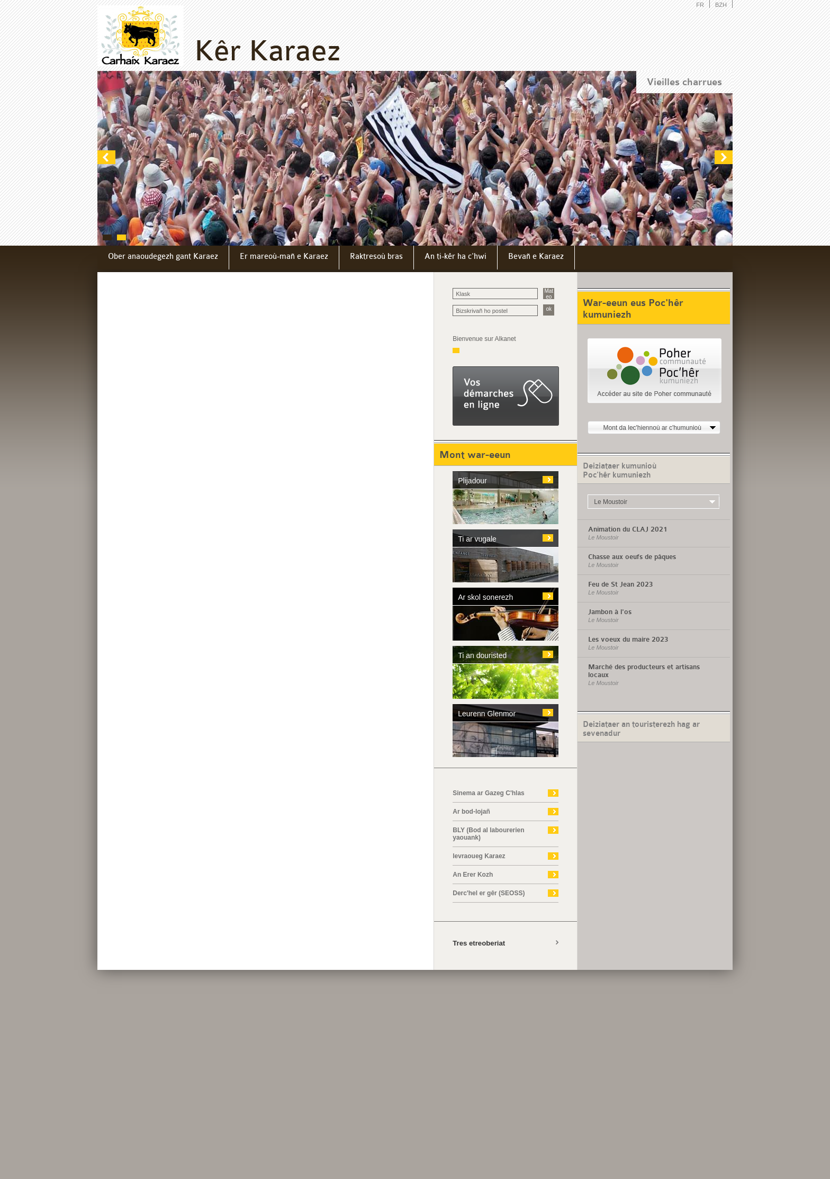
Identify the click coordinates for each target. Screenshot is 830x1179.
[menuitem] (163, 257)
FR (700, 5)
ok (549, 309)
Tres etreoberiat (479, 943)
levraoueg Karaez (479, 856)
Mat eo (548, 293)
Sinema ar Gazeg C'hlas (489, 793)
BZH (721, 5)
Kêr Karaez (267, 50)
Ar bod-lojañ (471, 811)
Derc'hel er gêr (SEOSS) (489, 893)
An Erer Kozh (473, 874)
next (723, 157)
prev (106, 157)
